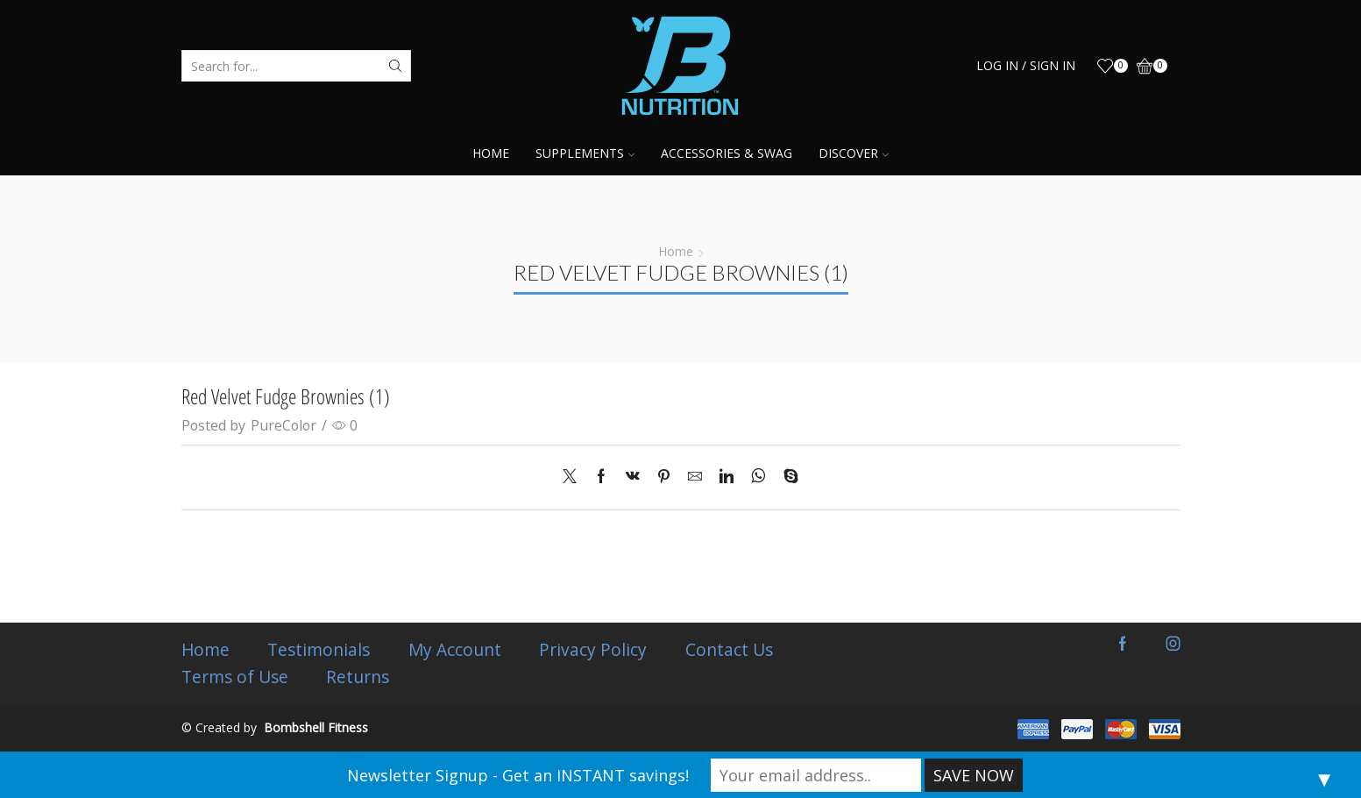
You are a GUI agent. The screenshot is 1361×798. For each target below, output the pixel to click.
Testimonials (320, 649)
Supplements (584, 153)
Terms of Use (234, 677)
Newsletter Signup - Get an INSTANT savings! (518, 775)
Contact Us (732, 649)
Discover (854, 153)
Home (490, 153)
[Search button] (395, 66)
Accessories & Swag (726, 153)
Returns (358, 677)
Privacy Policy (595, 649)
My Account (456, 649)
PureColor (283, 425)
